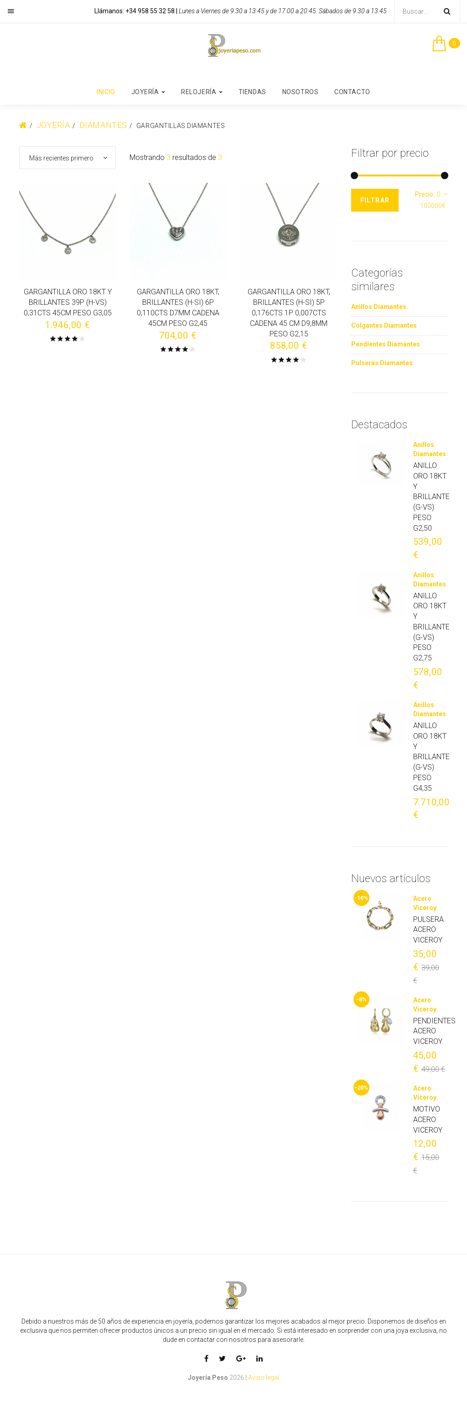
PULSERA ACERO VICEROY (428, 930)
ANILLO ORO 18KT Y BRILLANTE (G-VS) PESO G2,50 (431, 496)
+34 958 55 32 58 (150, 11)
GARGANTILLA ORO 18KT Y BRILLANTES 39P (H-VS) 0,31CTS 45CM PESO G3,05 (68, 303)
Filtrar (375, 200)
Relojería (202, 92)
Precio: (425, 194)
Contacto (352, 92)
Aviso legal (263, 1377)
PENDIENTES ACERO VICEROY (434, 1031)
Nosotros (300, 92)
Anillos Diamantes (378, 306)
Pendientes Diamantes (385, 344)
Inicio (106, 92)
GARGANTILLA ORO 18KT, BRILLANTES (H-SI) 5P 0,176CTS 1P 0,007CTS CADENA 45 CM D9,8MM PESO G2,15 (289, 313)
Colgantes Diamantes (384, 325)
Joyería (148, 92)
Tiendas (252, 92)
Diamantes (103, 125)
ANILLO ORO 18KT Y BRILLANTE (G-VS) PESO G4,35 (431, 757)
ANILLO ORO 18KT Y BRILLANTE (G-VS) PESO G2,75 (431, 627)
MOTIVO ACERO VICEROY (427, 1119)
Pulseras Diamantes (382, 363)
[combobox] (67, 157)
